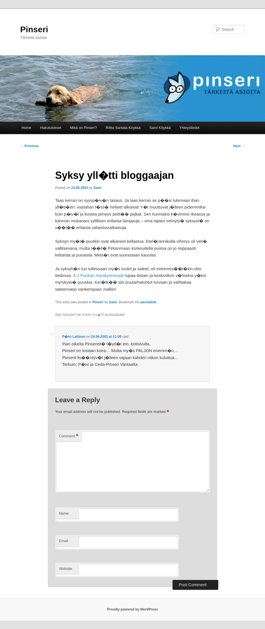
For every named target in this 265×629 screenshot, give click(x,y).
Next (239, 146)
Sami (97, 188)
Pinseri (34, 29)
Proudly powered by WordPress (132, 609)
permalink (148, 302)
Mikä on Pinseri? (83, 128)
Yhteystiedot (190, 128)
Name (64, 513)
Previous (29, 146)
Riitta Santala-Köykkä (123, 128)
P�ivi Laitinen (73, 337)
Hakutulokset (50, 128)
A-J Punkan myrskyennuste (98, 275)
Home (26, 128)
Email (63, 541)
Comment (68, 436)
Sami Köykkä (160, 128)
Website (65, 568)
